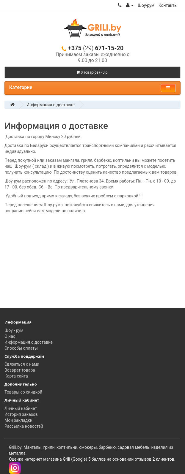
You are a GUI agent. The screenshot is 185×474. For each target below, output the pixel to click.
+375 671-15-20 (92, 48)
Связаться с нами (21, 364)
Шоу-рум (146, 5)
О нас (9, 336)
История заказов (21, 414)
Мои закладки (18, 420)
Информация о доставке (50, 104)
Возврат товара (19, 370)
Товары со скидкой (23, 392)
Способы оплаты (21, 348)
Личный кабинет (20, 408)
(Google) (79, 459)
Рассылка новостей (23, 426)
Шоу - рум (13, 330)
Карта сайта (16, 376)
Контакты (168, 5)
